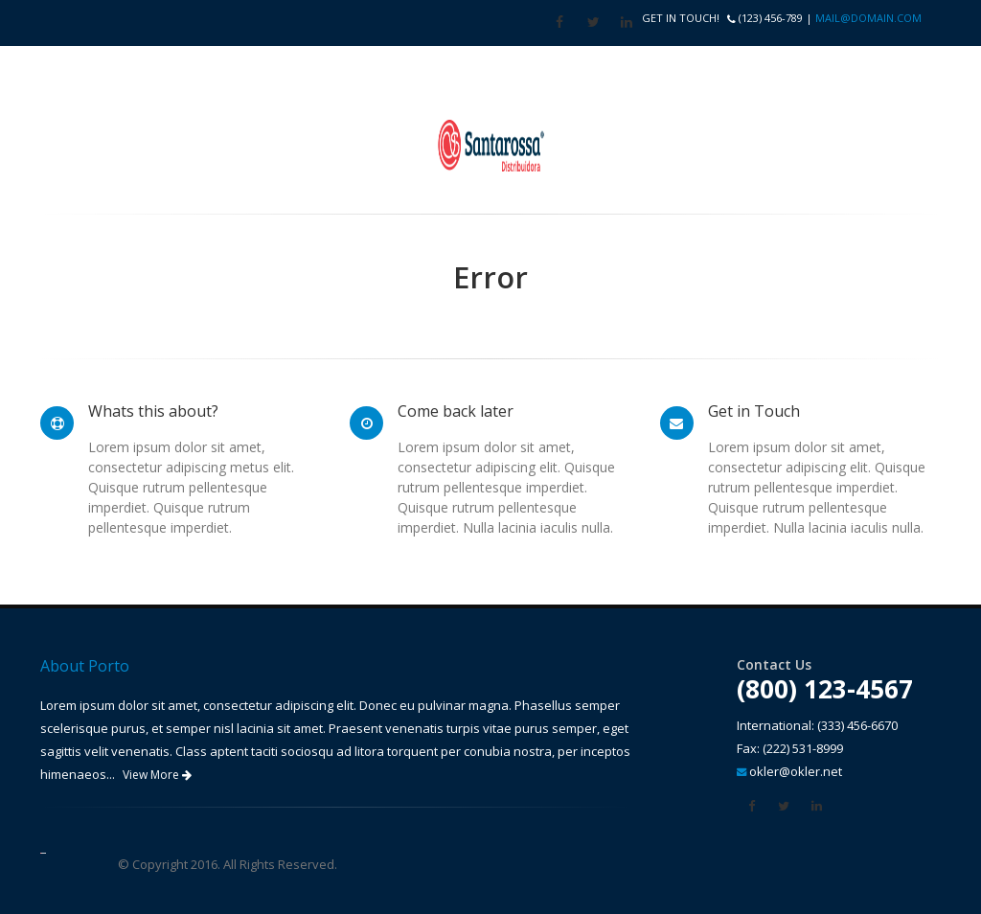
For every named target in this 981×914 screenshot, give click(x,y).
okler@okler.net (795, 771)
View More (157, 774)
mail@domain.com (868, 18)
